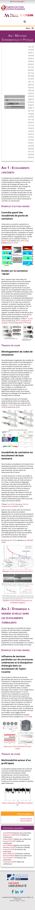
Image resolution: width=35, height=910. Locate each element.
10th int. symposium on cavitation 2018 (14, 505)
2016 (17, 407)
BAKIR (9, 833)
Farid (4, 833)
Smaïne (5, 849)
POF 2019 (13, 540)
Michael (23, 819)
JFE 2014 (14, 243)
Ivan (4, 845)
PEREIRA (29, 819)
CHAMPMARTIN (15, 835)
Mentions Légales (15, 900)
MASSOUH (11, 854)
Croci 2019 (10, 504)
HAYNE (12, 847)
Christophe (7, 862)
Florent (22, 821)
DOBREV (9, 845)
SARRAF (13, 862)
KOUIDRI (11, 849)
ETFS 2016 (26, 323)
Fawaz (5, 854)
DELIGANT (12, 841)
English (21, 1)
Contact (23, 900)
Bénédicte (6, 847)
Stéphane (6, 835)
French (14, 1)
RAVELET (29, 821)
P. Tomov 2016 (12, 405)
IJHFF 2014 (24, 241)
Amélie (5, 839)
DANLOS (11, 839)
